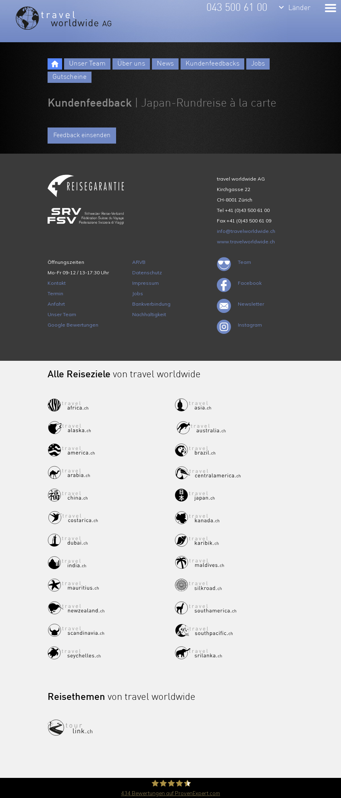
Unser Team (87, 63)
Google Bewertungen (73, 325)
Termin (55, 293)
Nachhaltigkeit (149, 314)
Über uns (131, 63)
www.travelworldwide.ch (246, 242)
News (165, 63)
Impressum (145, 283)
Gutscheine (69, 77)
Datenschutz (147, 272)
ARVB (139, 262)
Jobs (258, 63)
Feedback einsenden (81, 135)
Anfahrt (56, 304)
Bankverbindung (151, 304)
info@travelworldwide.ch (246, 231)
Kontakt (57, 283)
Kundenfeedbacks (212, 63)
